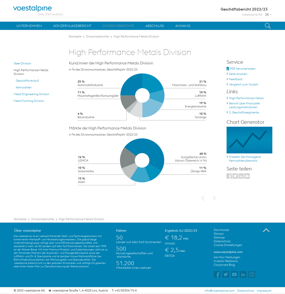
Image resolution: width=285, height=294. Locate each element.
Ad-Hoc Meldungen (227, 257)
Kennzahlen (24, 87)
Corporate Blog (224, 265)
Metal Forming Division (29, 101)
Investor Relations (226, 261)
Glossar (219, 233)
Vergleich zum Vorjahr (243, 84)
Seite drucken (238, 74)
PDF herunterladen (242, 69)
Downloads (221, 230)
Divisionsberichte (97, 36)
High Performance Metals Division (136, 36)
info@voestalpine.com (220, 291)
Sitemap (219, 237)
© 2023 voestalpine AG (29, 290)
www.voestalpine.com (228, 252)
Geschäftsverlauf (27, 80)
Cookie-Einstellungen (228, 245)
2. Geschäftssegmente (244, 112)
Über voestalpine (27, 230)
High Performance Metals (246, 98)
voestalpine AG (252, 14)
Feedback (236, 79)
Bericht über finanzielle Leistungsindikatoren (244, 105)
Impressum (264, 291)
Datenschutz (222, 241)
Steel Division (22, 63)
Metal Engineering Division (31, 94)
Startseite (75, 36)
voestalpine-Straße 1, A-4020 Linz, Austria (80, 290)
